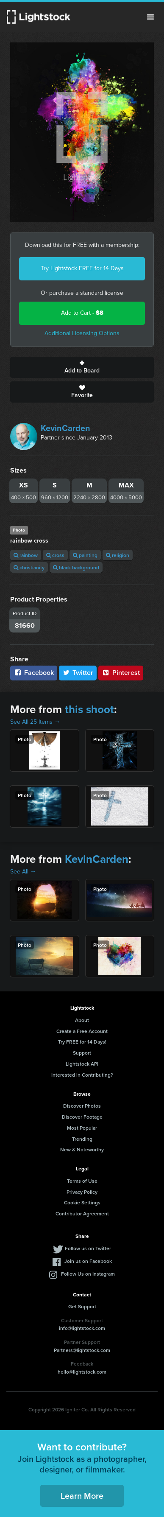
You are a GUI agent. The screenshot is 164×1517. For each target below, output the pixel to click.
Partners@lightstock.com (82, 1350)
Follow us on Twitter (88, 1248)
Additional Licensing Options (82, 333)
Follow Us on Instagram (88, 1273)
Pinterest (121, 672)
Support (82, 1052)
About (82, 1020)
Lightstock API (82, 1063)
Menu (150, 17)
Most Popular (82, 1127)
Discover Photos (82, 1105)
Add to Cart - (82, 312)
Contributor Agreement (82, 1213)
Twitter (78, 672)
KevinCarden (65, 428)
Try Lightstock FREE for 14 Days (82, 268)
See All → (23, 871)
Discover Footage (82, 1116)
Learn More (82, 1495)
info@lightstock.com (82, 1328)
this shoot (89, 709)
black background (76, 567)
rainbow (26, 555)
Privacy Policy (82, 1191)
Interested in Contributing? (82, 1074)
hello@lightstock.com (82, 1371)
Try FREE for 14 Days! (82, 1041)
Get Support (82, 1306)
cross (55, 555)
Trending (82, 1138)
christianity (29, 567)
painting (85, 555)
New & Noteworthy (82, 1149)
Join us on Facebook (88, 1261)
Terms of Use (82, 1180)
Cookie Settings (82, 1202)
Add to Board (82, 367)
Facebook (34, 672)
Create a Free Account (82, 1031)
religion (117, 555)
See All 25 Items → (35, 721)
